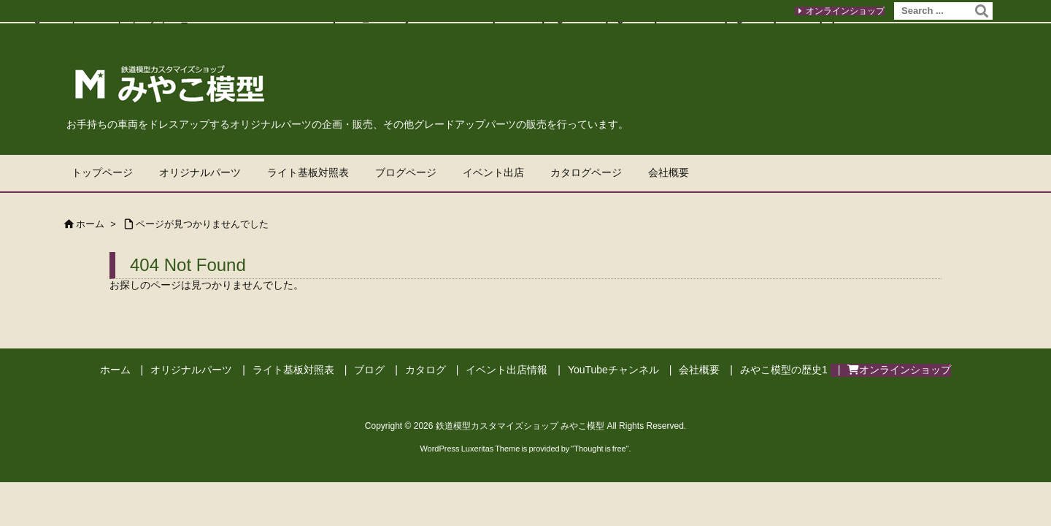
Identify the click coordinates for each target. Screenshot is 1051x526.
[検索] (982, 11)
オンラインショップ (845, 11)
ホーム (90, 223)
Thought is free (599, 448)
